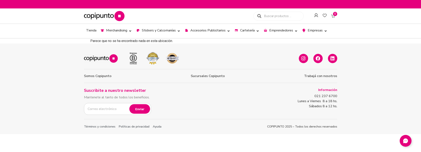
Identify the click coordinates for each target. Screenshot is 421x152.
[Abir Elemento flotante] (406, 141)
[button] (116, 31)
